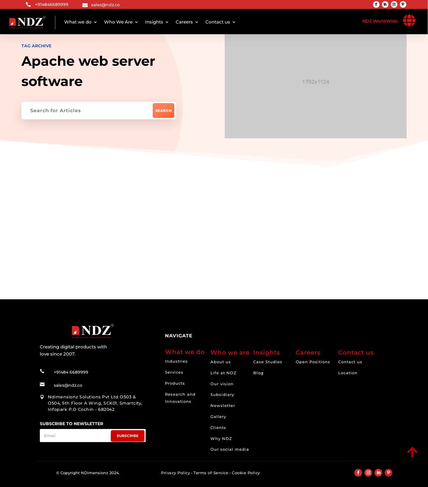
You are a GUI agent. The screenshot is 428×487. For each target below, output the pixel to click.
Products (175, 383)
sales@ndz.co (105, 4)
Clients (218, 427)
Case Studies (267, 361)
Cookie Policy (246, 472)
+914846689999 (51, 4)
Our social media (229, 449)
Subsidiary (222, 394)
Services (174, 372)
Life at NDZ (223, 372)
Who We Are (118, 22)
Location (348, 372)
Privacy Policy (175, 472)
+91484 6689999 (71, 372)
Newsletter (222, 405)
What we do (78, 22)
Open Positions (313, 361)
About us (220, 361)
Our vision (222, 383)
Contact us (217, 22)
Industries (176, 361)
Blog (258, 372)
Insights (154, 22)
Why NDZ (221, 438)
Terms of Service (210, 472)
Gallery (218, 416)
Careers (184, 22)
